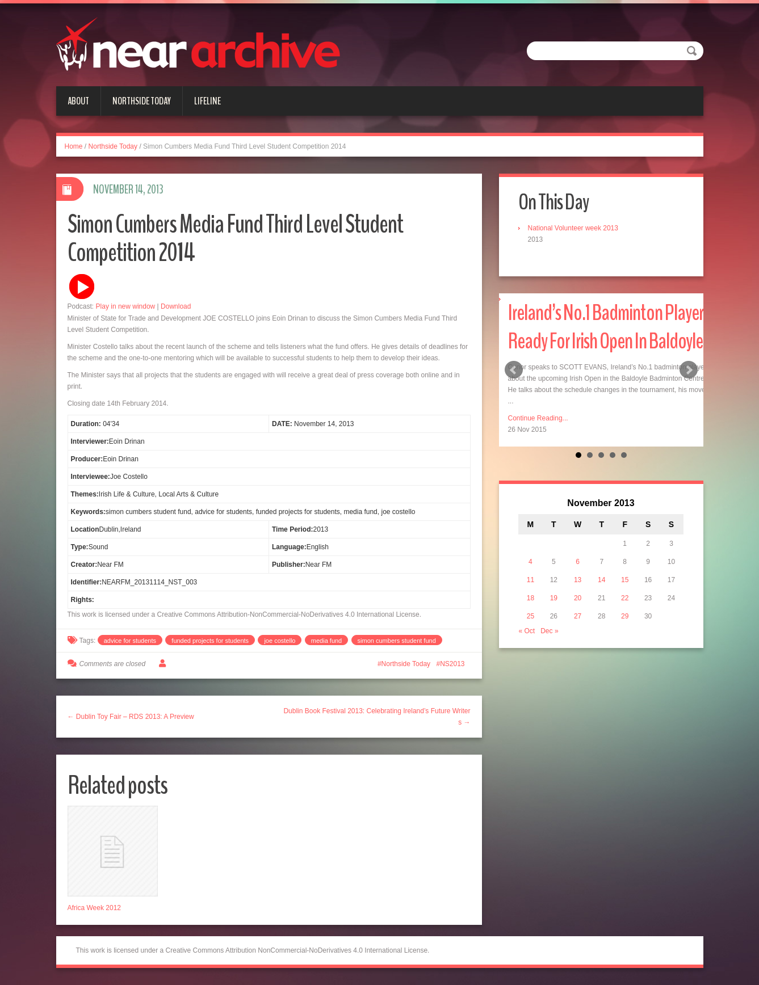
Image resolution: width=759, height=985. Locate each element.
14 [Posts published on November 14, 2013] (601, 580)
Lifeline (207, 101)
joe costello (279, 640)
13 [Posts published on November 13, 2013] (577, 580)
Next (689, 370)
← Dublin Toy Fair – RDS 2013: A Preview (131, 717)
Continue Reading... (538, 418)
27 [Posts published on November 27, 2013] (577, 616)
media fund (326, 640)
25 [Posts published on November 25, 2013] (530, 616)
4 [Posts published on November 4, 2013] (530, 562)
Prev (514, 370)
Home (74, 146)
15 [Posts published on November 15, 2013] (624, 580)
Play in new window (126, 306)
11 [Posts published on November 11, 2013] (530, 580)
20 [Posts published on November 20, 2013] (577, 598)
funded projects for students (210, 640)
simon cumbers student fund (397, 640)
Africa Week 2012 (94, 908)
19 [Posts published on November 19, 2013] (553, 598)
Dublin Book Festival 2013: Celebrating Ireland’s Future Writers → (376, 716)
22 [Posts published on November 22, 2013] (624, 598)
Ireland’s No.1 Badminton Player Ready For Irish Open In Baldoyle (605, 327)
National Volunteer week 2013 (573, 228)
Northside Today (141, 101)
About (78, 101)
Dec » (549, 631)
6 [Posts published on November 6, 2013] (578, 562)
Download (176, 306)
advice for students (130, 640)
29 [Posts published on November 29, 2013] (624, 616)
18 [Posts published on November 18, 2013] (530, 598)
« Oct (527, 631)
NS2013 (452, 664)
